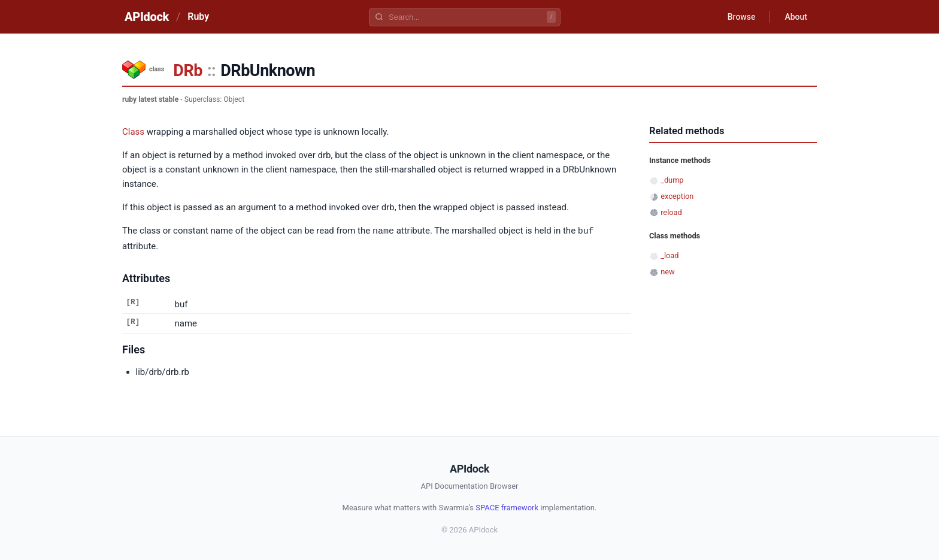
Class (133, 131)
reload (671, 212)
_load (669, 255)
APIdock (147, 17)
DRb (187, 70)
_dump (672, 179)
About (795, 17)
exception (677, 196)
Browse (742, 17)
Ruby (198, 16)
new (667, 271)
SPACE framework (506, 507)
